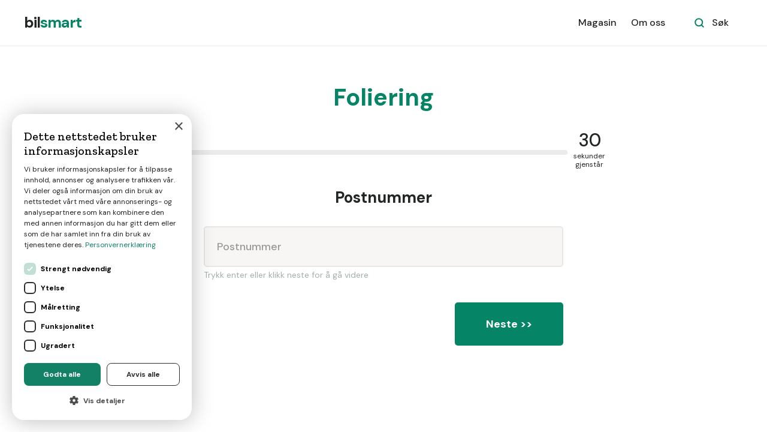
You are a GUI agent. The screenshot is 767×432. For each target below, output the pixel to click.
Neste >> (509, 324)
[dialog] (102, 267)
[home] (52, 23)
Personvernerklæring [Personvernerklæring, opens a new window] (120, 245)
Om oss (648, 22)
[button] (102, 401)
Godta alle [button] (62, 374)
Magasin (597, 22)
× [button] (178, 126)
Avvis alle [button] (143, 374)
